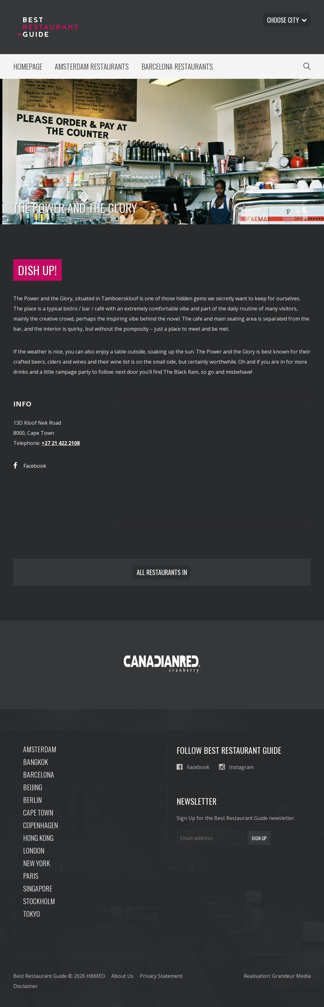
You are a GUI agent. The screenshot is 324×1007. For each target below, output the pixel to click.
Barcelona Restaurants (177, 66)
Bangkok (35, 762)
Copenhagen (40, 825)
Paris (30, 876)
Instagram (236, 767)
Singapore (37, 888)
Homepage (27, 66)
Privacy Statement (161, 976)
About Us (122, 976)
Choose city (287, 20)
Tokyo (31, 914)
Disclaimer (25, 986)
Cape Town (38, 812)
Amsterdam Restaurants (92, 66)
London (33, 850)
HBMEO (95, 976)
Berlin (32, 800)
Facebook (29, 465)
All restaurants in (162, 572)
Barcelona (38, 774)
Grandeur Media (291, 976)
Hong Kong (38, 838)
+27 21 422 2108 (60, 443)
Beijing (32, 787)
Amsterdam (39, 749)
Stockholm (39, 901)
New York (36, 863)
